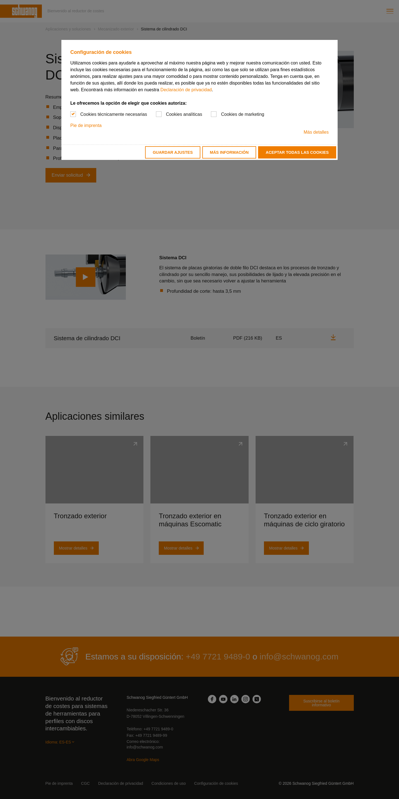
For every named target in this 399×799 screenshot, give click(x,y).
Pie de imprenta (86, 125)
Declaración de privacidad (186, 89)
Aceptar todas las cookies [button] (297, 152)
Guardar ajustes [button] (173, 152)
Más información (229, 152)
